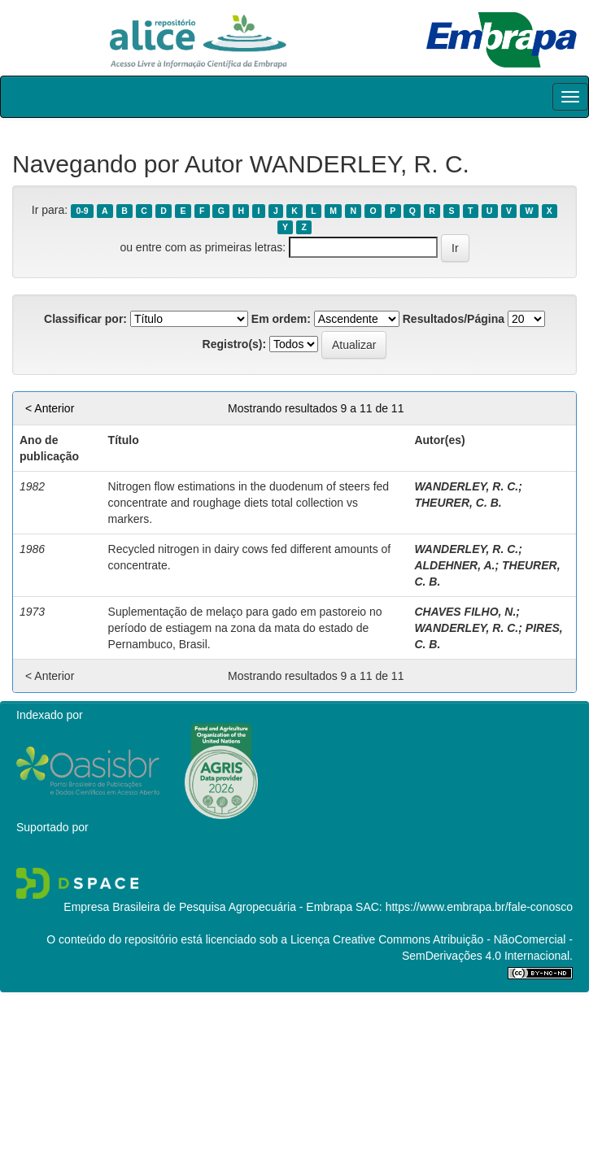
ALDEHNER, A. (454, 565)
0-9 (82, 211)
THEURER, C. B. (457, 502)
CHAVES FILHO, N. (465, 611)
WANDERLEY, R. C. (466, 486)
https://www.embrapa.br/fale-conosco (479, 906)
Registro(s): (235, 344)
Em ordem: (281, 318)
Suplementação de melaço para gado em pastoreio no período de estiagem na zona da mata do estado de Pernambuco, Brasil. (245, 628)
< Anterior (49, 408)
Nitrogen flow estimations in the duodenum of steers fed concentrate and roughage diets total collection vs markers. (249, 502)
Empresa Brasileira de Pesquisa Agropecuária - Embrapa (207, 906)
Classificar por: (85, 318)
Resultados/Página (453, 318)
